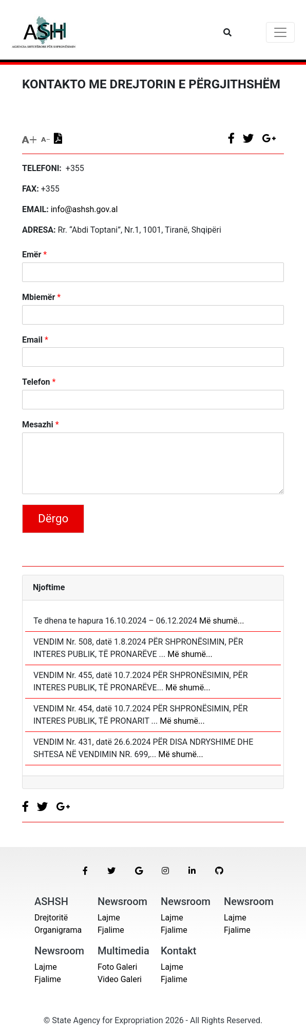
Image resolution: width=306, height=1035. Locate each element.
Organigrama (58, 930)
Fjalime (111, 930)
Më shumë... (220, 621)
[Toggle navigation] (280, 32)
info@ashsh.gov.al (84, 209)
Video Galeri (120, 979)
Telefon (38, 382)
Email (35, 340)
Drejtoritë (51, 918)
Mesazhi (40, 424)
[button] (85, 871)
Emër (34, 254)
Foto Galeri (117, 967)
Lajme (109, 918)
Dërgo (53, 518)
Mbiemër (41, 297)
